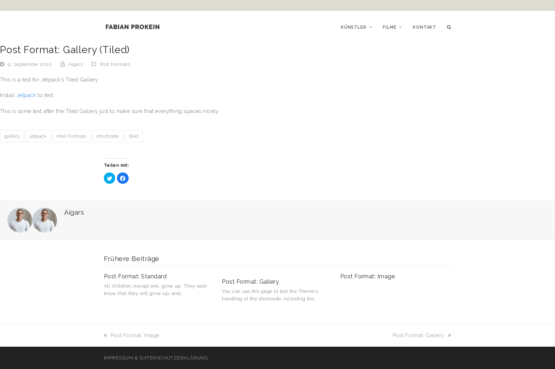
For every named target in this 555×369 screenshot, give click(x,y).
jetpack (38, 136)
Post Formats (115, 64)
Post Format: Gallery (250, 281)
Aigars (75, 64)
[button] (449, 27)
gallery (12, 136)
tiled (134, 136)
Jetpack (27, 95)
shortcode (107, 136)
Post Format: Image (367, 276)
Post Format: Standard (135, 276)
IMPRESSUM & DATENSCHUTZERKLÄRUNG (156, 358)
